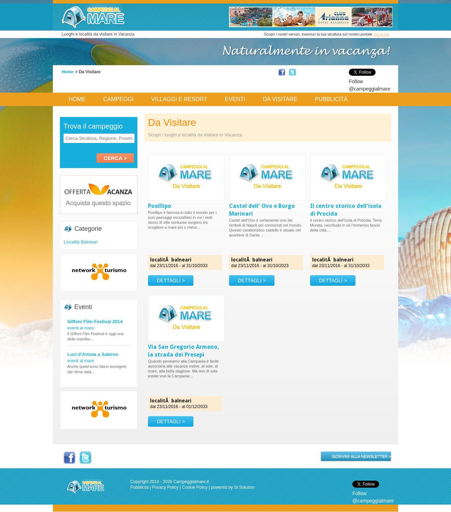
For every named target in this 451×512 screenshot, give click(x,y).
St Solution (244, 487)
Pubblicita (139, 487)
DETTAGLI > (171, 280)
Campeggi (118, 99)
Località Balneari (81, 242)
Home (67, 71)
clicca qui (381, 34)
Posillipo (159, 206)
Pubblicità (331, 99)
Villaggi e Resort (179, 99)
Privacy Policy (165, 487)
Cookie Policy (195, 487)
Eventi (235, 99)
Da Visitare (280, 99)
